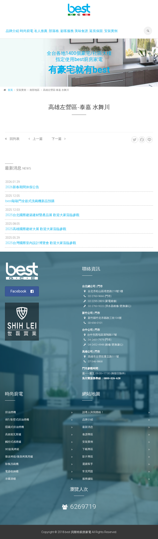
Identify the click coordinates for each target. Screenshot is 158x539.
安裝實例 (110, 31)
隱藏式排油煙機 (14, 426)
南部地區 (35, 90)
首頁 (10, 90)
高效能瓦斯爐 (13, 434)
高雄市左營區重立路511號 (103, 356)
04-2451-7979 (96, 339)
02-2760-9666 (96, 296)
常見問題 (87, 471)
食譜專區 (87, 434)
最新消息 (87, 426)
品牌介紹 (12, 31)
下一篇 (59, 139)
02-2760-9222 (96, 306)
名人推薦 (40, 31)
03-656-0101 (95, 322)
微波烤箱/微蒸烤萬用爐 (19, 456)
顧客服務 (67, 31)
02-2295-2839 (96, 301)
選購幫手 (87, 463)
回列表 (12, 139)
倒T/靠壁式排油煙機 (17, 419)
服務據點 (87, 478)
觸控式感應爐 (13, 441)
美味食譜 (81, 31)
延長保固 (96, 31)
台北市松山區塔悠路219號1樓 (105, 291)
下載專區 (87, 449)
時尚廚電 (26, 31)
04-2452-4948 (96, 344)
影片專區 (87, 456)
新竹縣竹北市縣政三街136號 (105, 317)
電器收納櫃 (12, 471)
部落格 (54, 31)
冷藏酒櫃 (10, 478)
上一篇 (36, 139)
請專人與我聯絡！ (93, 412)
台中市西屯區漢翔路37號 (102, 334)
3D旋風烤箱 (12, 449)
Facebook (22, 291)
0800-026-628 (111, 378)
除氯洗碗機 (12, 463)
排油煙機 (10, 412)
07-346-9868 (95, 361)
